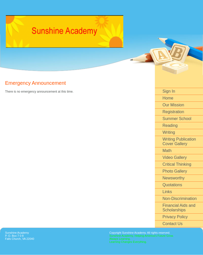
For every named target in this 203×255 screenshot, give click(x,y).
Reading (170, 125)
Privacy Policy (175, 217)
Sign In (169, 91)
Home (168, 98)
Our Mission (173, 105)
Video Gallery (175, 157)
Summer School (177, 118)
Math (167, 150)
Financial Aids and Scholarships (179, 207)
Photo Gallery (175, 171)
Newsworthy (174, 178)
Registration (173, 112)
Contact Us (172, 224)
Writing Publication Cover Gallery (179, 141)
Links (167, 192)
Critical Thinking (177, 164)
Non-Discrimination (180, 198)
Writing (169, 132)
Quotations (172, 185)
